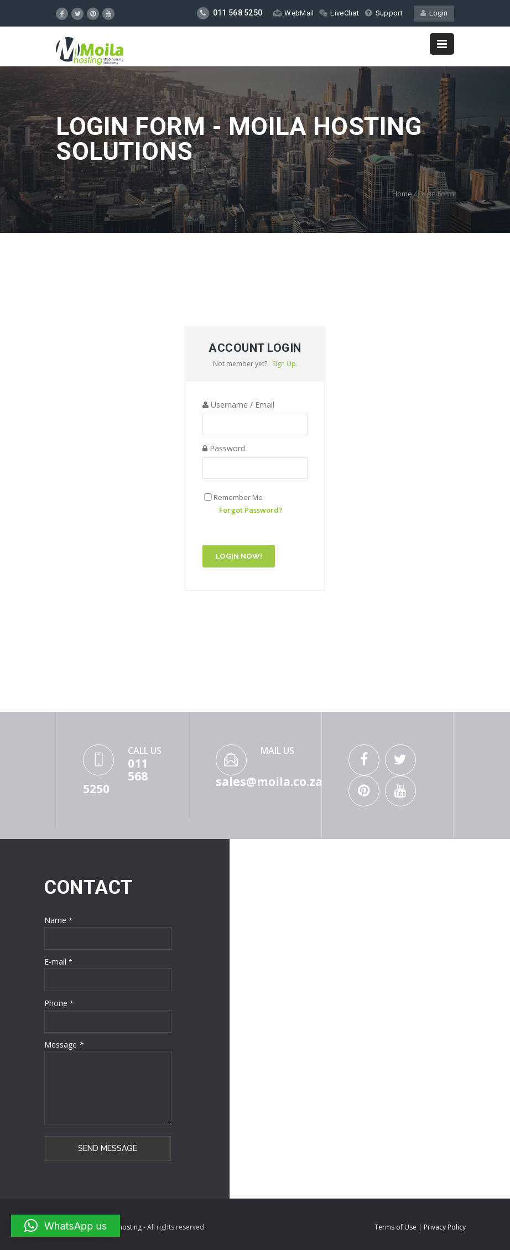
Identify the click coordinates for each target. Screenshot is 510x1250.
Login (433, 13)
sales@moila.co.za (269, 781)
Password (223, 448)
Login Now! (238, 556)
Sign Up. (285, 363)
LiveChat (338, 13)
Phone (59, 1003)
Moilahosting (121, 1227)
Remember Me (238, 497)
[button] (65, 1226)
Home (402, 194)
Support (384, 13)
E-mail (58, 961)
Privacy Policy (445, 1227)
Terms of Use (396, 1227)
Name (58, 920)
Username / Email (238, 404)
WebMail (293, 13)
